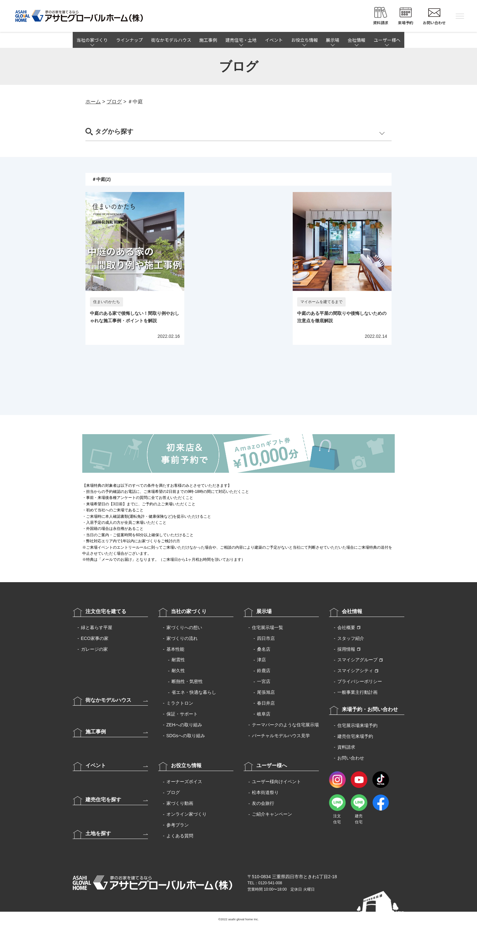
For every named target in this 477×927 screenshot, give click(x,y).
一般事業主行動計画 (357, 692)
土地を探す (98, 833)
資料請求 (346, 747)
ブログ (114, 101)
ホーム (93, 101)
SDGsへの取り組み (185, 735)
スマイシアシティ (355, 670)
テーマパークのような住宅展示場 (285, 724)
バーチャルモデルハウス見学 (281, 735)
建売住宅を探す (103, 799)
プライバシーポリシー (359, 681)
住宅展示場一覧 (267, 627)
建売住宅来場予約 (355, 736)
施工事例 (208, 40)
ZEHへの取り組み (184, 724)
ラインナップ (129, 40)
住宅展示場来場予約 (357, 725)
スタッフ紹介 (350, 638)
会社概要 (346, 627)
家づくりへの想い (184, 627)
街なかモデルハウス (171, 40)
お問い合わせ (350, 757)
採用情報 (346, 649)
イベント (274, 40)
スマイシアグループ (357, 659)
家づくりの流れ (182, 638)
